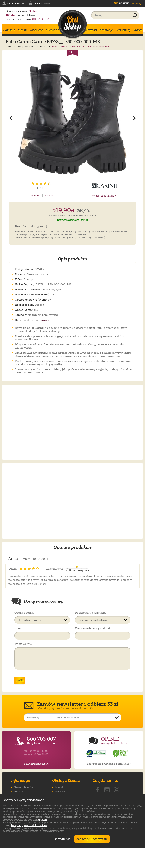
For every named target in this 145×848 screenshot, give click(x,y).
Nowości (91, 30)
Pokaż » (44, 319)
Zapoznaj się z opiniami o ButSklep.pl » (109, 764)
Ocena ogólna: (24, 612)
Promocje (106, 30)
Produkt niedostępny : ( (31, 226)
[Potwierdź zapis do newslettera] (117, 717)
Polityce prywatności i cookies (29, 825)
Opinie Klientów (23, 787)
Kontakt (59, 787)
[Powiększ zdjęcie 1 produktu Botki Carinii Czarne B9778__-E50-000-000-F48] (72, 118)
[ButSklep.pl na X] (116, 789)
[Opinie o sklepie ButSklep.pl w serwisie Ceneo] (120, 753)
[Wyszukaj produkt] (135, 15)
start (10, 46)
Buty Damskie (27, 46)
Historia (19, 791)
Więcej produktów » (104, 196)
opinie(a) (35, 195)
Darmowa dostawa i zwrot (72, 219)
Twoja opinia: (23, 643)
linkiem (42, 819)
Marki (137, 30)
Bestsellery (123, 30)
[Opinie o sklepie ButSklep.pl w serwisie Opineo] (96, 753)
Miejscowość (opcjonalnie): (93, 628)
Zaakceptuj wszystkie (92, 839)
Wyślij (20, 680)
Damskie (9, 30)
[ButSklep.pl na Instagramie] (107, 789)
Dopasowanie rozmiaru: (90, 612)
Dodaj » (48, 195)
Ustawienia (61, 839)
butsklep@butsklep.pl (36, 764)
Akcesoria (52, 30)
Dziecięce (36, 30)
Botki (45, 46)
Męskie (22, 30)
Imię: (17, 628)
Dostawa (60, 791)
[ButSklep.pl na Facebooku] (97, 789)
